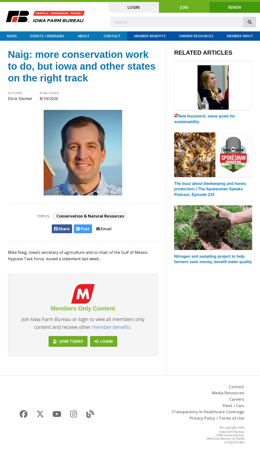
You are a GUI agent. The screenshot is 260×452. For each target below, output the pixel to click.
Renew (234, 7)
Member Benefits (150, 36)
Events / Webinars (47, 36)
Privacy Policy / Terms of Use (217, 418)
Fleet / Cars (233, 405)
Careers (236, 399)
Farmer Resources (196, 36)
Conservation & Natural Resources (90, 216)
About (84, 36)
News (12, 36)
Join (184, 7)
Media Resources (228, 393)
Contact (112, 36)
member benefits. (112, 327)
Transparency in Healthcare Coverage (208, 411)
